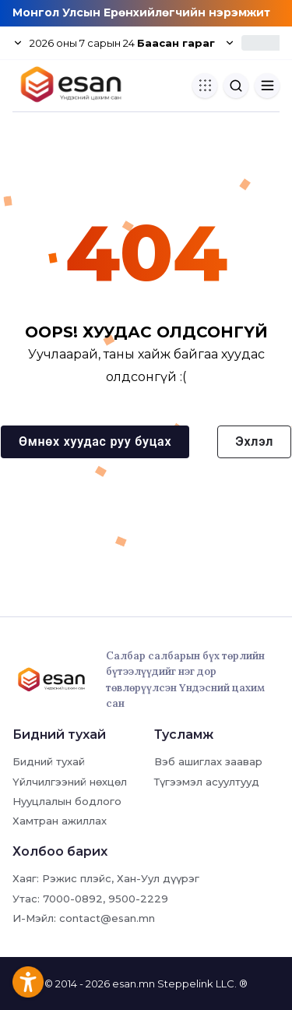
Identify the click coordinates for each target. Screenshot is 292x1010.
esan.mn (133, 983)
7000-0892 (73, 898)
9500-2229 (138, 898)
